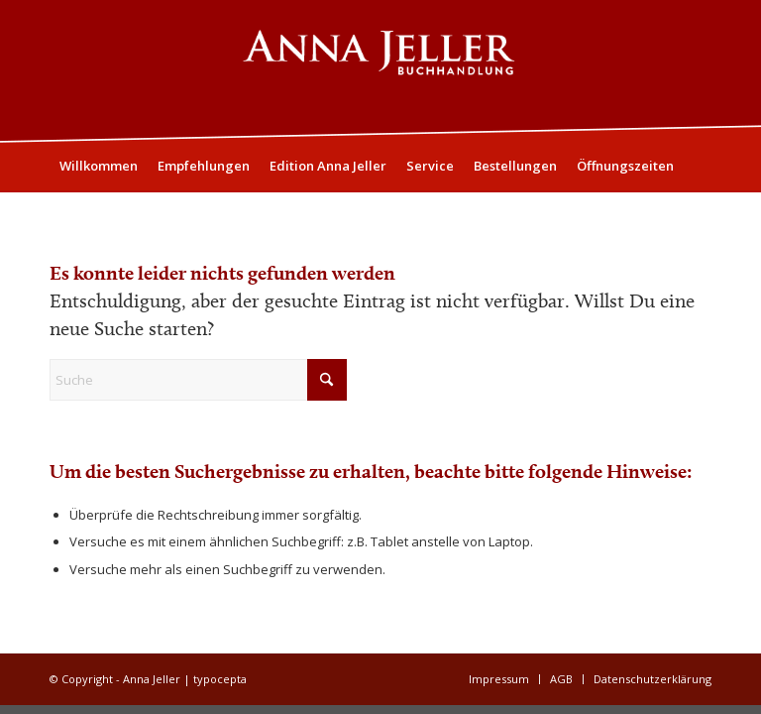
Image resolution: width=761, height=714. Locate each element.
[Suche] (700, 215)
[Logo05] (380, 70)
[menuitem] (99, 165)
